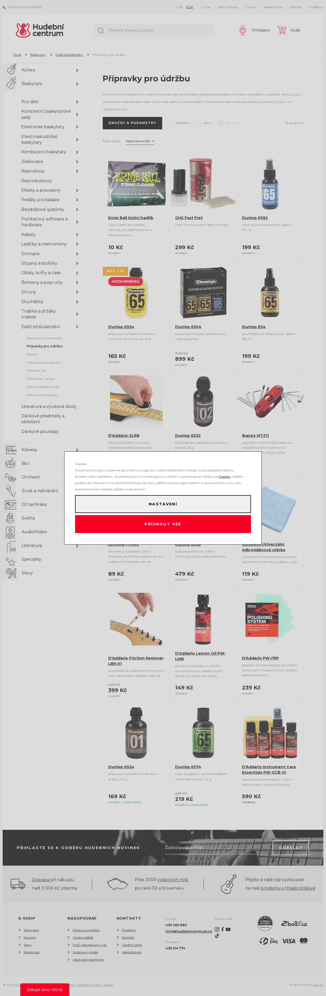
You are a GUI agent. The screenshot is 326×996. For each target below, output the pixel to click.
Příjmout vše (163, 524)
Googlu (224, 475)
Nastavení (163, 503)
